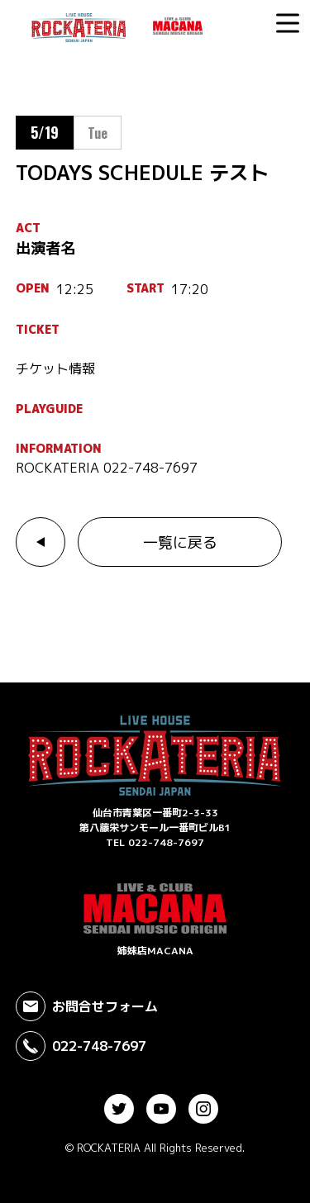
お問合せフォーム (87, 1006)
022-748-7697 (81, 1046)
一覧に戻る (180, 542)
